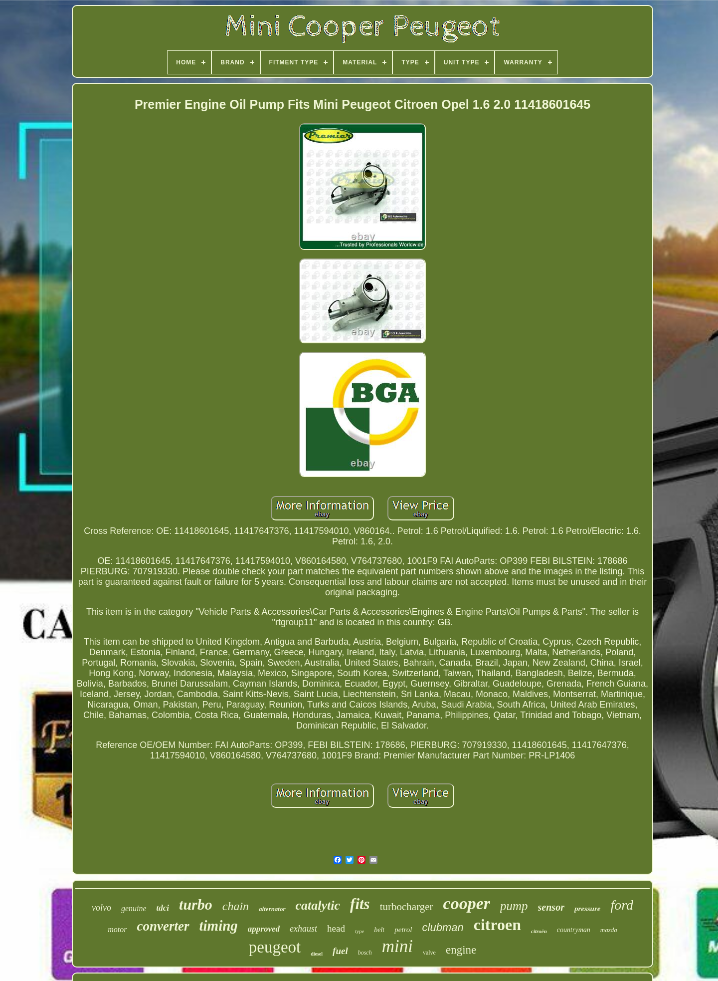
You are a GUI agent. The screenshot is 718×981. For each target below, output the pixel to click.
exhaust (303, 929)
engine (461, 950)
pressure (587, 909)
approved (264, 929)
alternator (272, 909)
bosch (365, 952)
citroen (497, 925)
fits (360, 904)
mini (397, 946)
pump (514, 906)
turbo (195, 904)
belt (379, 930)
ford (621, 905)
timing (218, 926)
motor (117, 929)
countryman (573, 930)
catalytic (318, 905)
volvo (101, 908)
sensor (551, 907)
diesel (317, 954)
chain (235, 906)
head (336, 928)
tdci (163, 908)
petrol (403, 930)
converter (163, 926)
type (359, 931)
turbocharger (406, 907)
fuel (340, 951)
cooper (466, 903)
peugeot (275, 947)
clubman (443, 927)
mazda (608, 930)
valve (429, 952)
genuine (134, 908)
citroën (539, 931)
